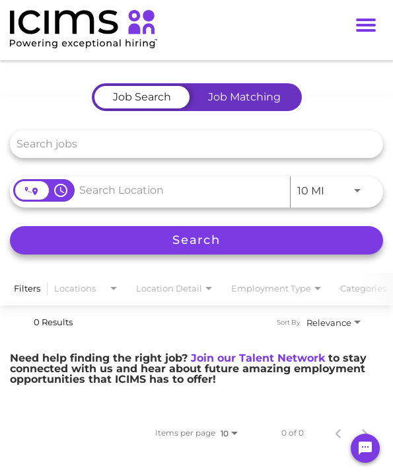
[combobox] (190, 144)
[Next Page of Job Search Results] (364, 433)
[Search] (196, 240)
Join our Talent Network (258, 358)
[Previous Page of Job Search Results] (338, 433)
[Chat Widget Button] (365, 448)
